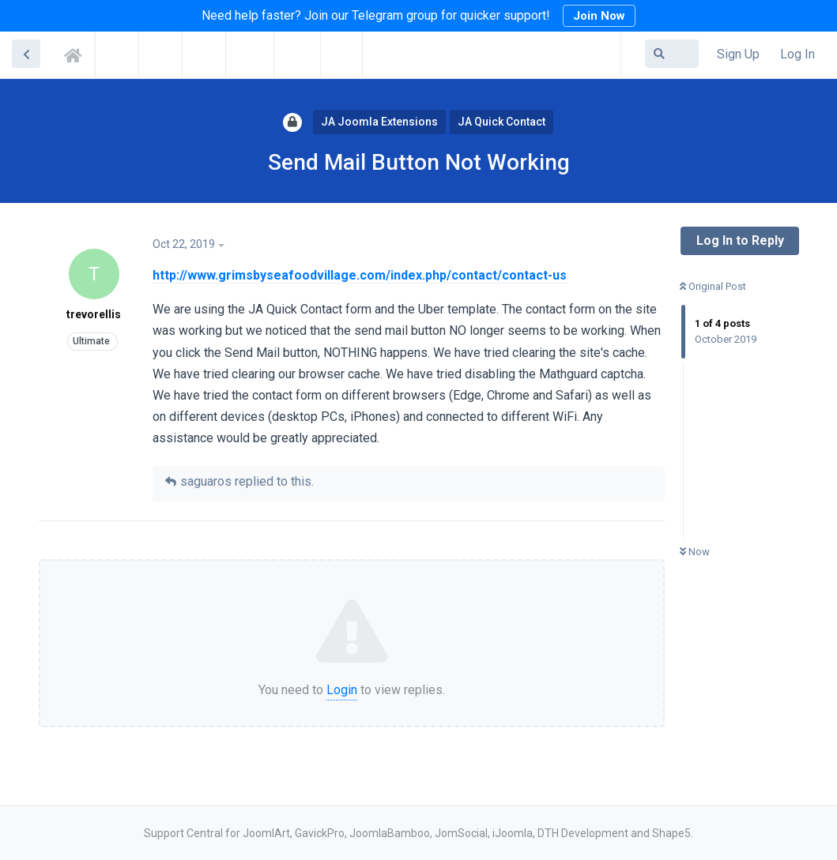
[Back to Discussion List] (26, 53)
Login (341, 689)
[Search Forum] (672, 53)
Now (695, 552)
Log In (797, 54)
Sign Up (738, 54)
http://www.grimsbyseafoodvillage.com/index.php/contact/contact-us (360, 275)
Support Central (77, 52)
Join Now (599, 16)
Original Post (713, 286)
